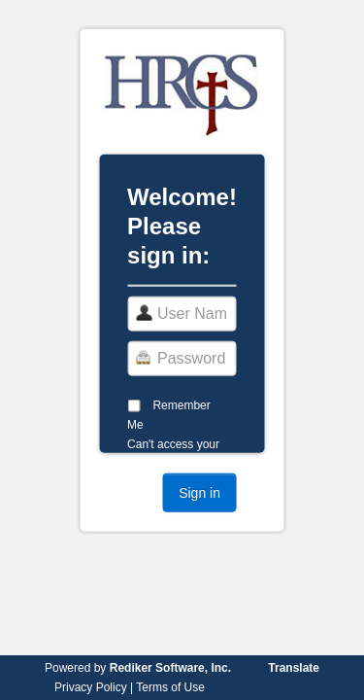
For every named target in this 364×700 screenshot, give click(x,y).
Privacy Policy (90, 687)
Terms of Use (170, 687)
